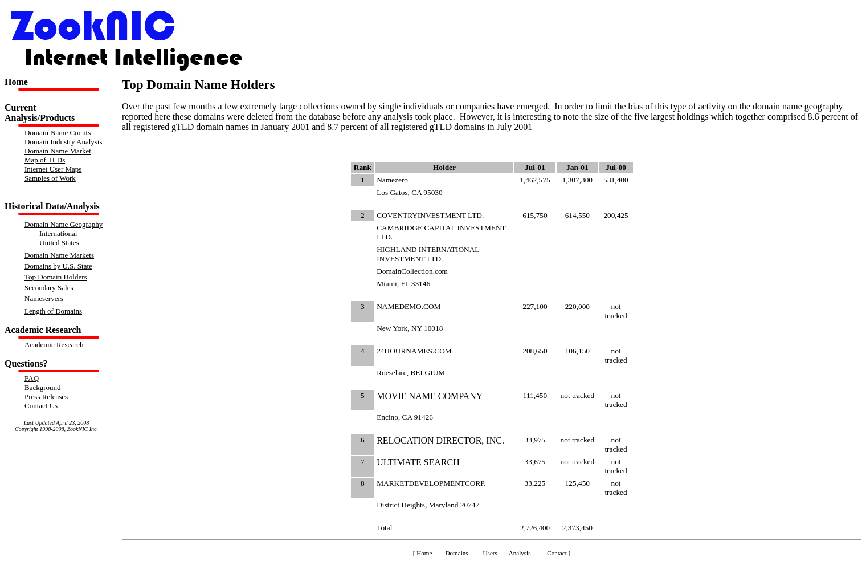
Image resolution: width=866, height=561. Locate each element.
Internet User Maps (52, 169)
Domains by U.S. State (58, 266)
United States (59, 242)
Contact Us (41, 405)
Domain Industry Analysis (63, 141)
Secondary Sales (48, 287)
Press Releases (46, 396)
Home (16, 82)
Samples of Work (50, 178)
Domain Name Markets (59, 255)
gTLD (182, 127)
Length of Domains (53, 311)
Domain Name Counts (57, 132)
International (58, 233)
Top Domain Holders (55, 277)
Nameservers (43, 298)
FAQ (31, 378)
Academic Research (54, 344)
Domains (457, 553)
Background (42, 387)
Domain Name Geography (63, 224)
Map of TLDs (44, 160)
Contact (557, 553)
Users (490, 553)
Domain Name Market (57, 151)
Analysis (520, 553)
